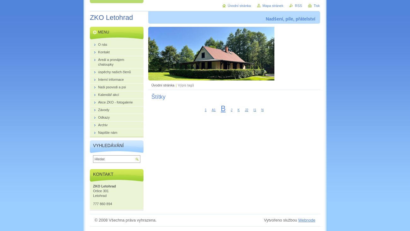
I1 (255, 110)
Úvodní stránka (162, 85)
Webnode (306, 220)
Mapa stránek (272, 6)
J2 (246, 110)
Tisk (316, 6)
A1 (214, 110)
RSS (298, 6)
